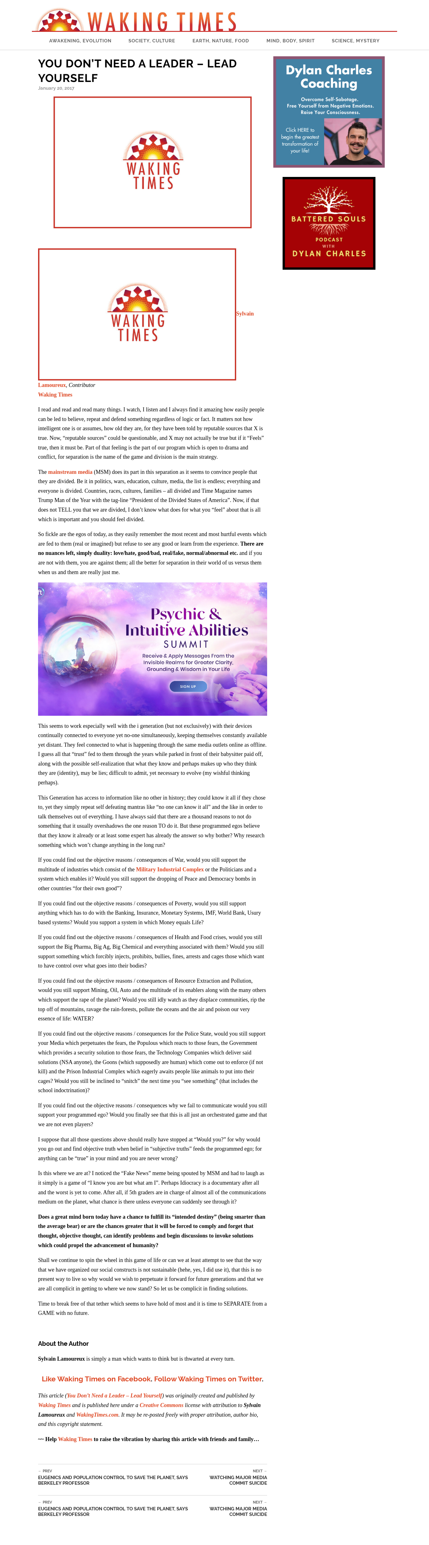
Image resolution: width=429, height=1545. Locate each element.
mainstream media (70, 472)
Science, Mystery (356, 41)
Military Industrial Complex (170, 869)
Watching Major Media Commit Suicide (230, 1477)
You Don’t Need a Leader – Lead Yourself (114, 1396)
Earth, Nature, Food (221, 41)
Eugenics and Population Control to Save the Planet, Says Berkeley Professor (115, 1477)
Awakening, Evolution (80, 41)
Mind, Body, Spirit (290, 41)
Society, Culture (151, 41)
